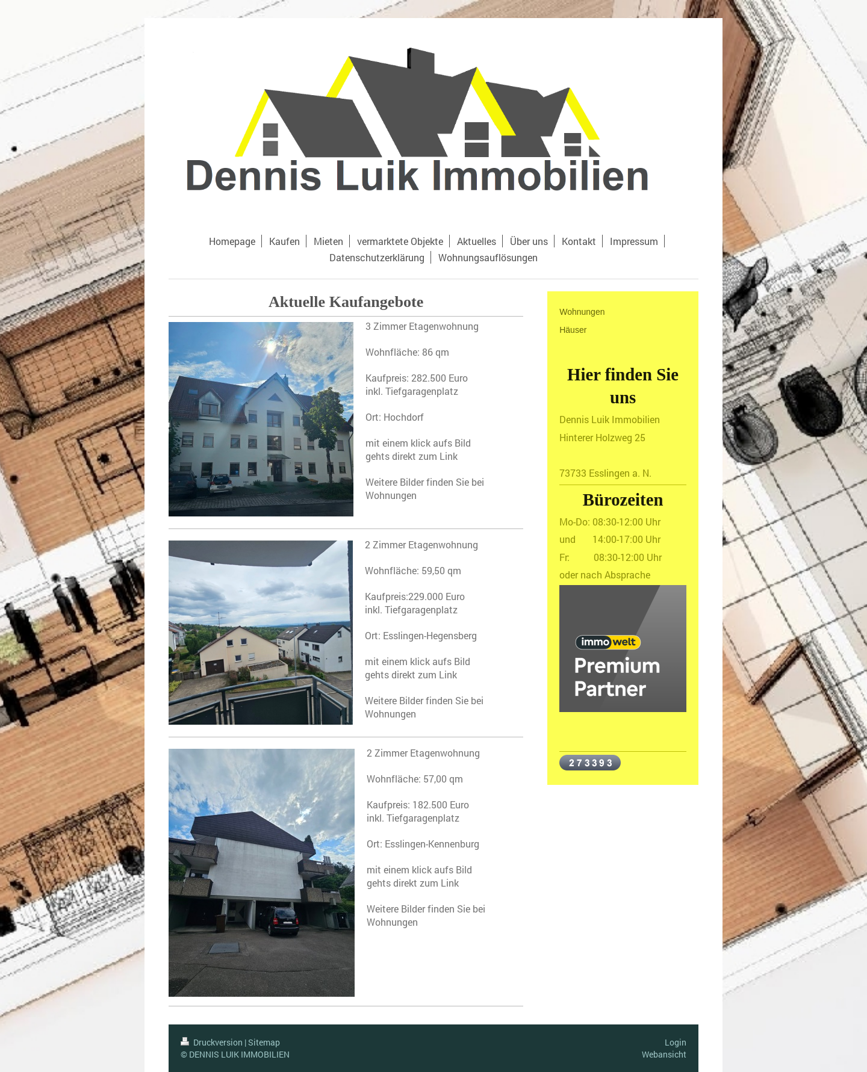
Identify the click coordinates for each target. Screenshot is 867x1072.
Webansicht (664, 1054)
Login (675, 1042)
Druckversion (212, 1042)
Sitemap (264, 1042)
